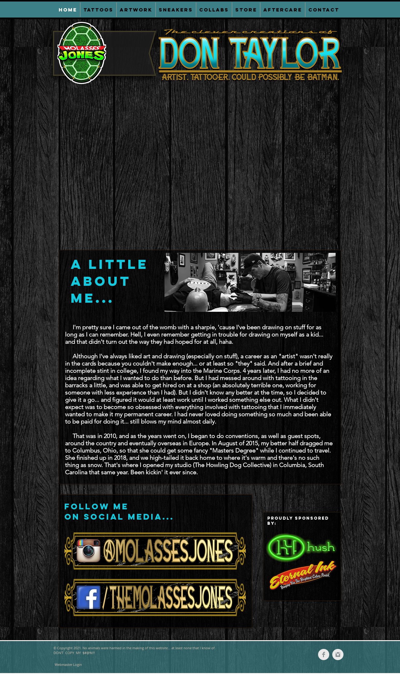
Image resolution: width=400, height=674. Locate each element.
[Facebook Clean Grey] (323, 654)
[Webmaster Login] (68, 665)
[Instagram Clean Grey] (337, 654)
